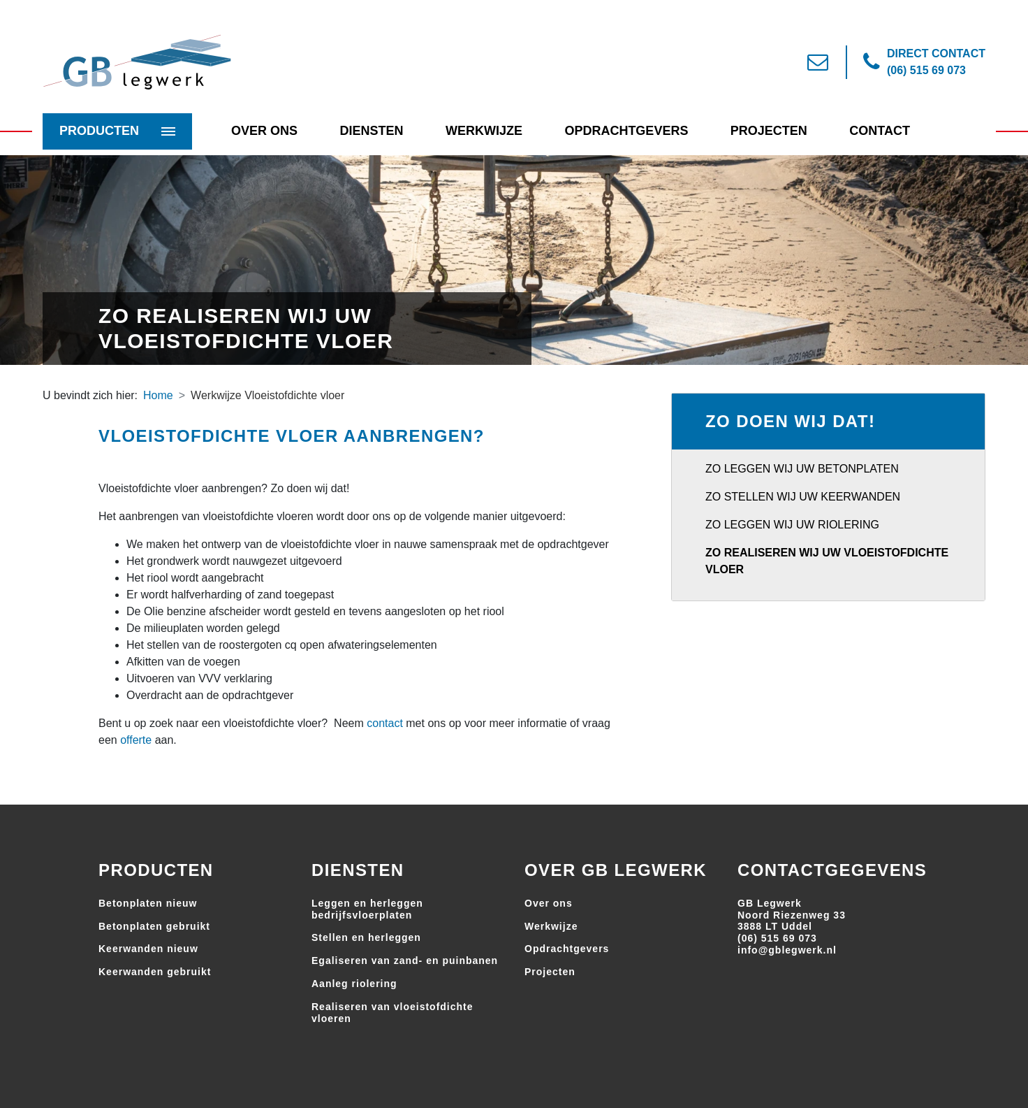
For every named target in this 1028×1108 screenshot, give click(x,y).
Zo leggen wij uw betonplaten (802, 469)
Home (158, 395)
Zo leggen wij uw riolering (792, 525)
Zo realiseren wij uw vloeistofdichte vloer (826, 561)
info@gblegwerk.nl (787, 950)
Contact (879, 131)
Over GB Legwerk (615, 870)
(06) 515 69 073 (777, 938)
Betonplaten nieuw (147, 903)
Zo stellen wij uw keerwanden (802, 497)
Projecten (768, 131)
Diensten (371, 131)
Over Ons (264, 131)
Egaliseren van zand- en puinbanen (404, 960)
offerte (136, 740)
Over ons (548, 903)
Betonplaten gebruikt (154, 926)
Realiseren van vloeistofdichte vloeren (392, 1012)
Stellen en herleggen (366, 937)
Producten (99, 131)
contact (385, 723)
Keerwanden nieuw (148, 948)
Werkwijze (484, 131)
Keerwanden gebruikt (154, 971)
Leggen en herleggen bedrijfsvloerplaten (367, 909)
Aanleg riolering (354, 983)
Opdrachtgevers (626, 131)
